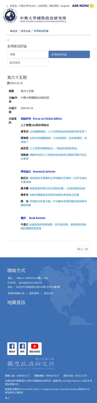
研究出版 (25, 31)
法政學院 (42, 5)
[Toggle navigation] (90, 19)
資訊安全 (49, 293)
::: (7, 6)
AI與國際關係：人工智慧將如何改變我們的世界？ (58, 131)
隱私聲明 (34, 293)
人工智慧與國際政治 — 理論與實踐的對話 (53, 148)
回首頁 (13, 5)
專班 (22, 351)
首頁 (13, 31)
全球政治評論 (59, 54)
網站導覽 (53, 5)
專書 (12, 54)
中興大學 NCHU (27, 5)
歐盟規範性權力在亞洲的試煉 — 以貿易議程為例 (57, 188)
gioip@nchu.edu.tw (30, 282)
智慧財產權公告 (16, 293)
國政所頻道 (34, 351)
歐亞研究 (15, 62)
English (65, 5)
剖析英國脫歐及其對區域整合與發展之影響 (54, 194)
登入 (7, 398)
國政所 (12, 351)
